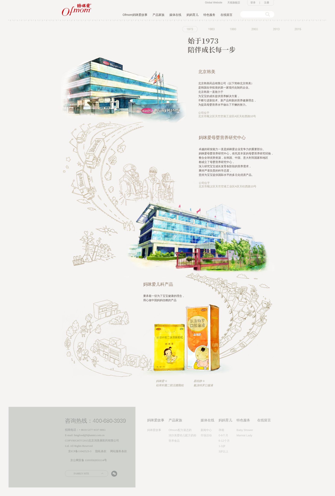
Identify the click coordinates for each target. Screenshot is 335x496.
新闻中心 (206, 430)
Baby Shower (245, 430)
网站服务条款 (118, 451)
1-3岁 (222, 446)
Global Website (213, 2)
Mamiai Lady (244, 435)
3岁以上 (223, 451)
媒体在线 (175, 14)
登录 (253, 2)
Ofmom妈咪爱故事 (135, 14)
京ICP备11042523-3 (79, 451)
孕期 (221, 430)
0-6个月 (223, 435)
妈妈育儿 (192, 14)
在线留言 (226, 14)
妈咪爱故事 (155, 420)
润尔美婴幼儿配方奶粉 (182, 435)
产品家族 (159, 14)
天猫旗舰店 (233, 2)
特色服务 (209, 14)
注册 (266, 2)
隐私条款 (100, 451)
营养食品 (174, 440)
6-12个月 (224, 440)
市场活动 (206, 435)
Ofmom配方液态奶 (180, 430)
